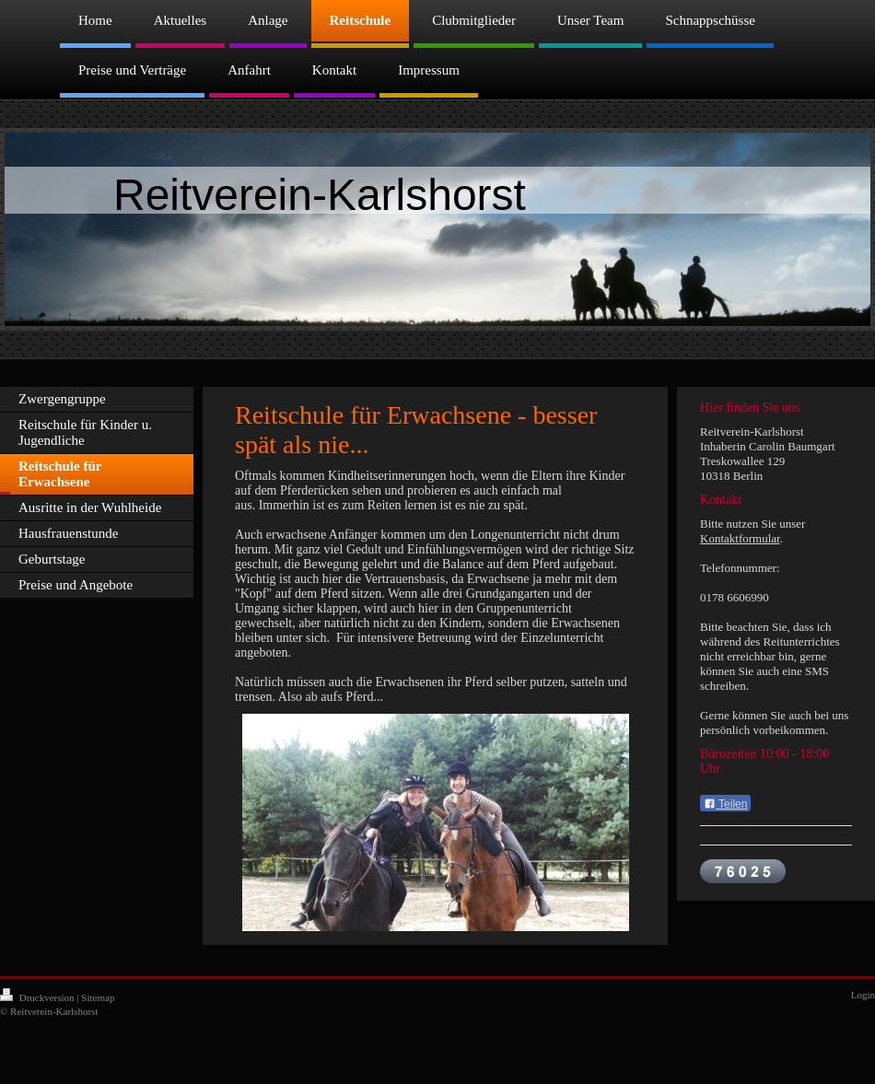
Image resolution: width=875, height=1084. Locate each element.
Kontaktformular (740, 538)
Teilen (725, 804)
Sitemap (97, 997)
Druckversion (38, 997)
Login (863, 994)
